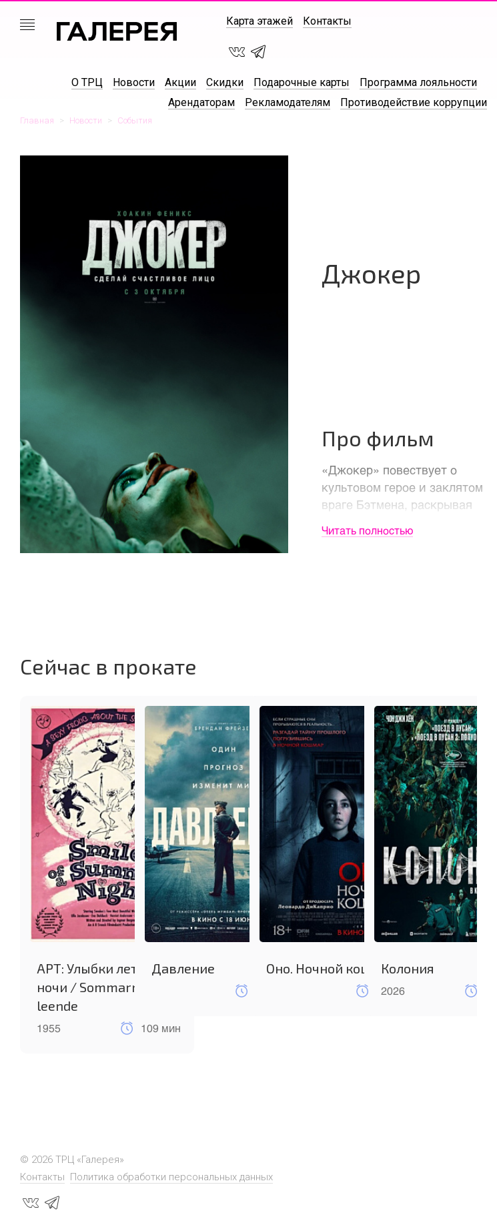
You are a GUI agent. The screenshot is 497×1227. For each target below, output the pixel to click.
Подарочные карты (302, 82)
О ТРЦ (87, 82)
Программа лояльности (418, 82)
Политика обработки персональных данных (171, 1177)
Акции (180, 82)
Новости (134, 82)
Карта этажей (259, 21)
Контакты (327, 21)
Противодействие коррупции (413, 102)
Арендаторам (201, 102)
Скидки (224, 82)
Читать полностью (367, 530)
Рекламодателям (287, 102)
